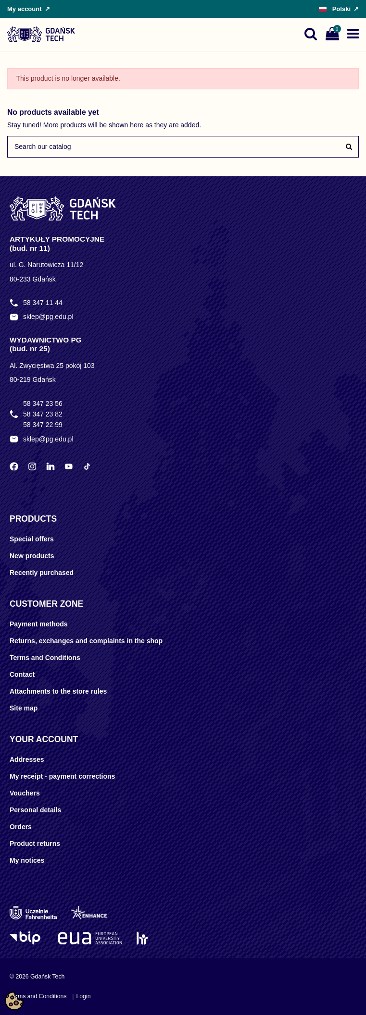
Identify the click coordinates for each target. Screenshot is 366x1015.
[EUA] (90, 938)
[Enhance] (89, 912)
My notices (27, 860)
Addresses (27, 759)
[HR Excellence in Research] (142, 938)
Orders (21, 827)
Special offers (32, 539)
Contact (22, 674)
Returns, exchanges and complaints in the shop (86, 641)
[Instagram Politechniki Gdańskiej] (32, 466)
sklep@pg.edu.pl (48, 316)
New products (32, 556)
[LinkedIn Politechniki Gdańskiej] (50, 466)
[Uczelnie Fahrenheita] (33, 912)
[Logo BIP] (26, 938)
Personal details (35, 810)
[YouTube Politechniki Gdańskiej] (68, 466)
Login (83, 996)
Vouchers (25, 793)
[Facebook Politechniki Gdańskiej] (14, 466)
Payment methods (39, 624)
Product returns (35, 843)
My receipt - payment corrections (62, 776)
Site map (24, 708)
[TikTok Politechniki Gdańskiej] (87, 466)
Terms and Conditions (45, 657)
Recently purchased (42, 572)
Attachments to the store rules (58, 691)
